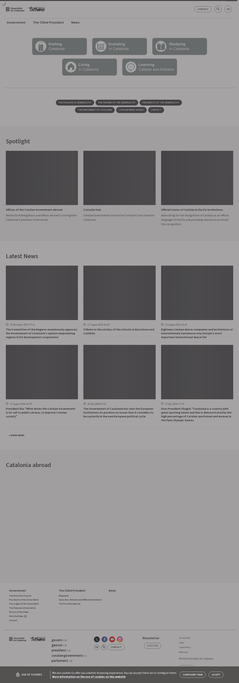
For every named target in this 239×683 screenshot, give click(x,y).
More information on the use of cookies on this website (89, 677)
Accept (216, 675)
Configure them (193, 675)
